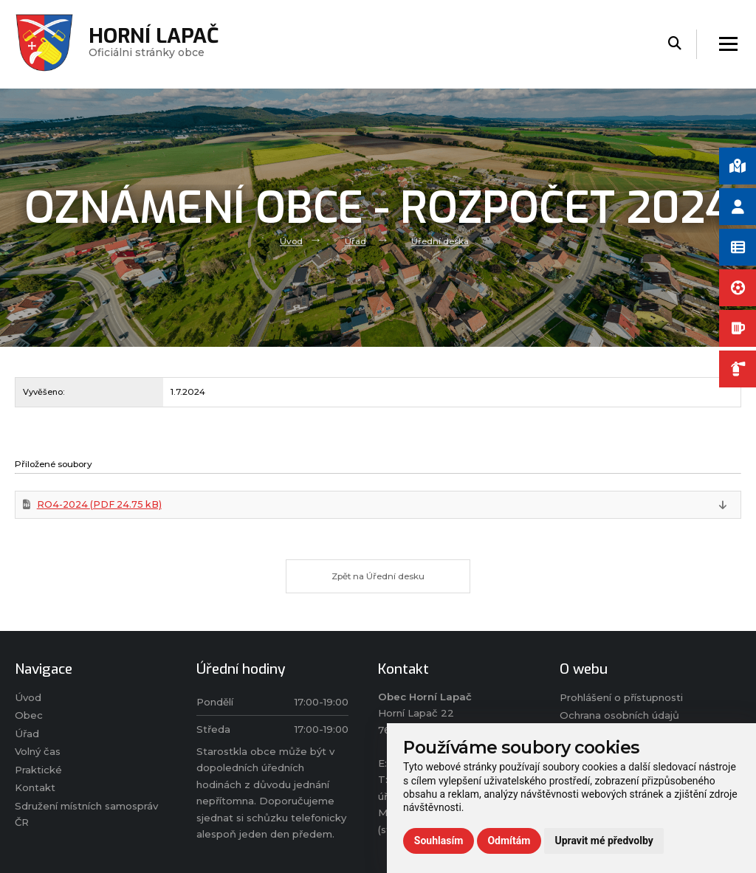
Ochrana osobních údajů (619, 716)
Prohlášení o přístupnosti (621, 698)
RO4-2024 (99, 504)
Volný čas (38, 752)
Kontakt (35, 788)
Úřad (355, 241)
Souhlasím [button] (439, 840)
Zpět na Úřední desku (378, 576)
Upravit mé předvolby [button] (603, 840)
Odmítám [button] (508, 840)
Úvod (291, 241)
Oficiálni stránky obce (154, 44)
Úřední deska (440, 241)
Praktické (38, 770)
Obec (29, 716)
